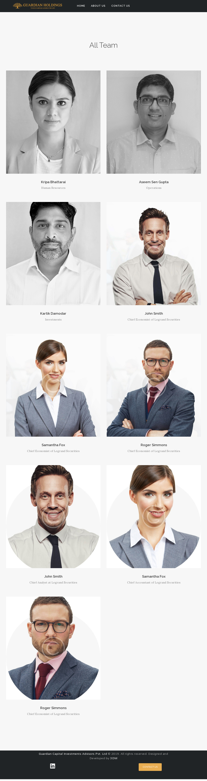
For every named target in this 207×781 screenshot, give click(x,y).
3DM (113, 760)
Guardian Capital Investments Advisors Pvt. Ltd (73, 755)
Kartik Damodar (53, 314)
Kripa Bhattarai (53, 182)
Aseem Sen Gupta (154, 182)
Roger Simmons (154, 446)
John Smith (154, 314)
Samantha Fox (53, 446)
